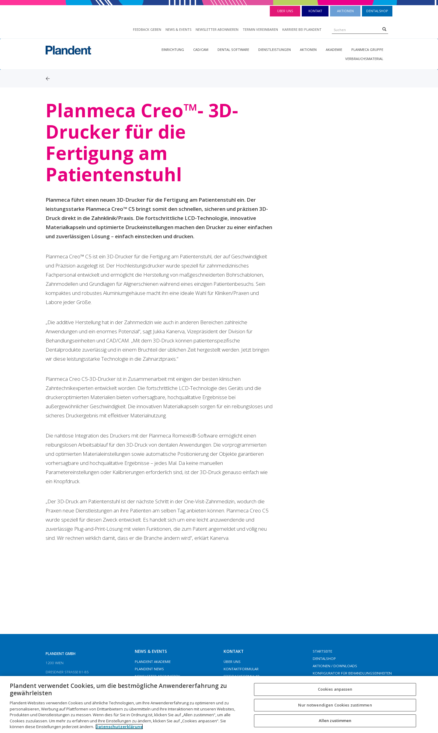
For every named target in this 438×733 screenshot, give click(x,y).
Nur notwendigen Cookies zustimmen (335, 705)
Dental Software (233, 49)
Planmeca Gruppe (367, 49)
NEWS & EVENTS (178, 29)
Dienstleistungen (274, 49)
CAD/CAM (200, 49)
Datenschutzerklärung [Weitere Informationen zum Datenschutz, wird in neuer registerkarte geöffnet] (119, 726)
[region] (219, 704)
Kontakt (315, 11)
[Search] (384, 29)
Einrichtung (173, 49)
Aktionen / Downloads (335, 666)
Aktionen (345, 11)
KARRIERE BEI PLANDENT (302, 29)
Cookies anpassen (335, 689)
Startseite (322, 651)
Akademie (334, 49)
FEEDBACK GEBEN (147, 29)
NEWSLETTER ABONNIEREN (217, 29)
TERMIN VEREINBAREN (260, 29)
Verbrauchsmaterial (364, 58)
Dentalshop (377, 11)
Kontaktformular (241, 669)
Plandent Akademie (153, 661)
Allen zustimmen (335, 721)
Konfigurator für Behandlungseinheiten (352, 673)
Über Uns (285, 11)
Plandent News (149, 669)
